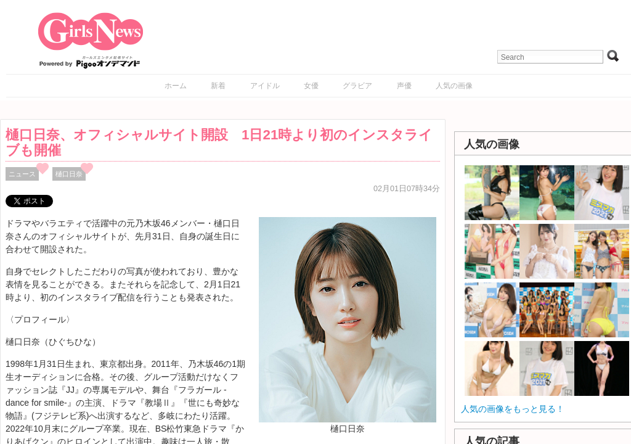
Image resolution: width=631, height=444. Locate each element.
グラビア (357, 85)
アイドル (265, 85)
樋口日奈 (69, 174)
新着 (218, 85)
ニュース (22, 174)
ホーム (176, 85)
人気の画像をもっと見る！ (512, 409)
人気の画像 (454, 85)
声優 (404, 85)
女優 (311, 85)
